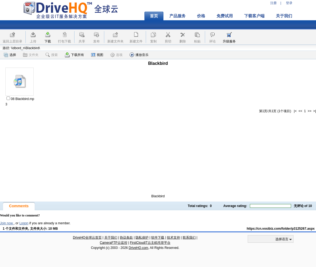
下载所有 (74, 54)
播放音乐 (139, 54)
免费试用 (225, 16)
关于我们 (284, 16)
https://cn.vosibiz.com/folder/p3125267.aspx (281, 229)
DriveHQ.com (138, 248)
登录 (289, 3)
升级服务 (229, 41)
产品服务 (177, 16)
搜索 (52, 55)
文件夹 (30, 55)
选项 (116, 55)
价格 (201, 16)
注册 (273, 3)
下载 (47, 41)
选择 (10, 55)
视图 (97, 55)
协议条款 (126, 237)
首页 (154, 16)
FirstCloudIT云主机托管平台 (150, 243)
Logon (23, 223)
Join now (7, 223)
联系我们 (189, 237)
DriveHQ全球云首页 (87, 237)
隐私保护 (142, 237)
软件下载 (157, 237)
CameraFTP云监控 (113, 243)
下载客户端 (254, 16)
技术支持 (173, 237)
